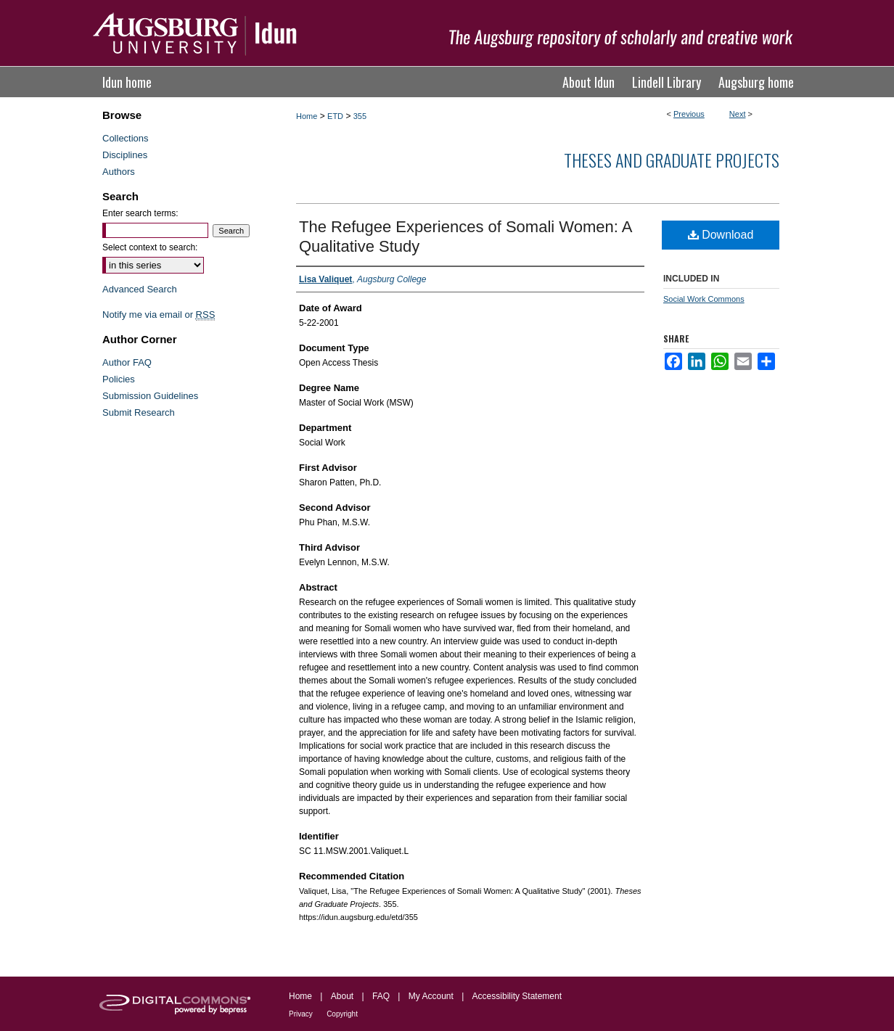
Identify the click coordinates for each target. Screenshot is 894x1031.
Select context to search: (149, 247)
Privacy (301, 1014)
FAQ (381, 996)
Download (721, 235)
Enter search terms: (140, 213)
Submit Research (138, 412)
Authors (118, 171)
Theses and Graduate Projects (671, 160)
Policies (118, 379)
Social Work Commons (704, 299)
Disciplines (124, 154)
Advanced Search (139, 289)
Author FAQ (127, 362)
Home (306, 116)
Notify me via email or (158, 314)
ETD (335, 116)
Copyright (342, 1014)
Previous (689, 114)
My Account (431, 996)
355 (359, 116)
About (342, 996)
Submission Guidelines (150, 395)
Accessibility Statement (517, 996)
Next (737, 114)
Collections (125, 138)
